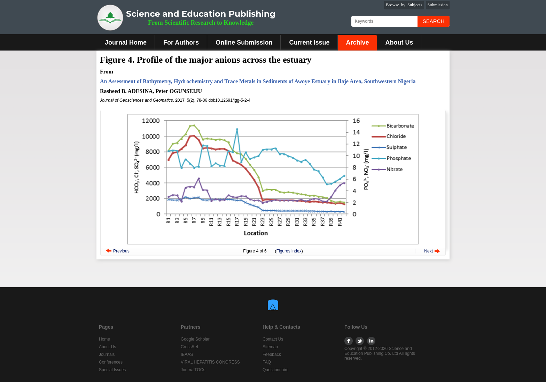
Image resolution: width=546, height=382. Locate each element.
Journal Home (126, 42)
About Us (399, 42)
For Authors (181, 42)
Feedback (272, 354)
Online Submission (244, 42)
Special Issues (112, 369)
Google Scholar (195, 339)
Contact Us (273, 339)
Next (428, 251)
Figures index (289, 251)
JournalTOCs (193, 369)
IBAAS (187, 354)
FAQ (267, 362)
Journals (107, 354)
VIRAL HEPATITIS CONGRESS (210, 362)
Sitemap (270, 346)
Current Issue (309, 42)
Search (434, 21)
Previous (121, 251)
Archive (357, 42)
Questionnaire (276, 369)
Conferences (111, 362)
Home (104, 339)
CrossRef (189, 346)
